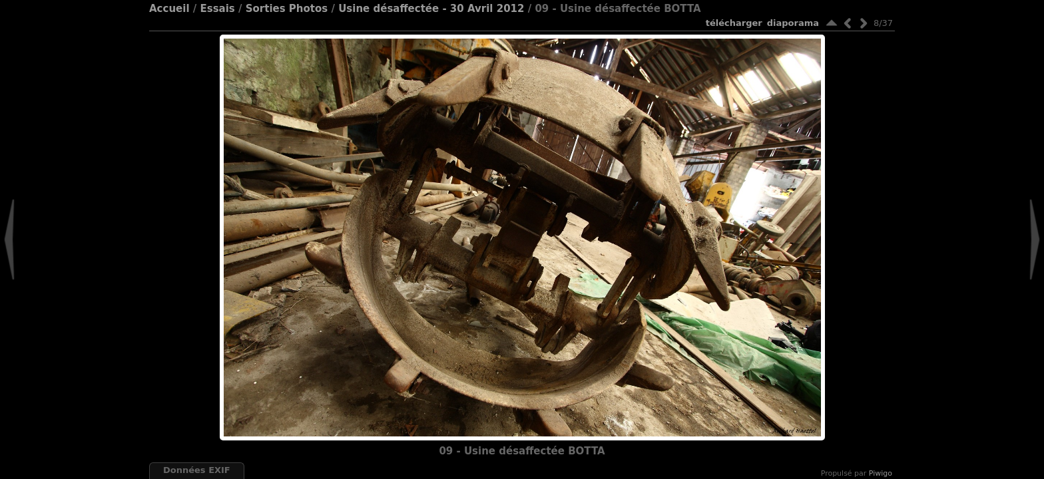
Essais (217, 9)
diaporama (793, 23)
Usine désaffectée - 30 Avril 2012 (431, 9)
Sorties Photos (287, 9)
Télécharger (734, 23)
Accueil (169, 9)
